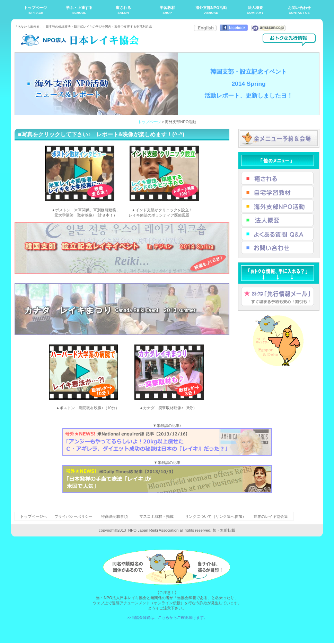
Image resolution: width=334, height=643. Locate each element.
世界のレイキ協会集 (271, 516)
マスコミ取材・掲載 (156, 516)
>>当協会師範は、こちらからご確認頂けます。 (166, 617)
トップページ (149, 122)
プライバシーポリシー (73, 516)
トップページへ (33, 516)
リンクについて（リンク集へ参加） (215, 516)
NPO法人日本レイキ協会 (84, 39)
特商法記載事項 (114, 516)
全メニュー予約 (279, 138)
